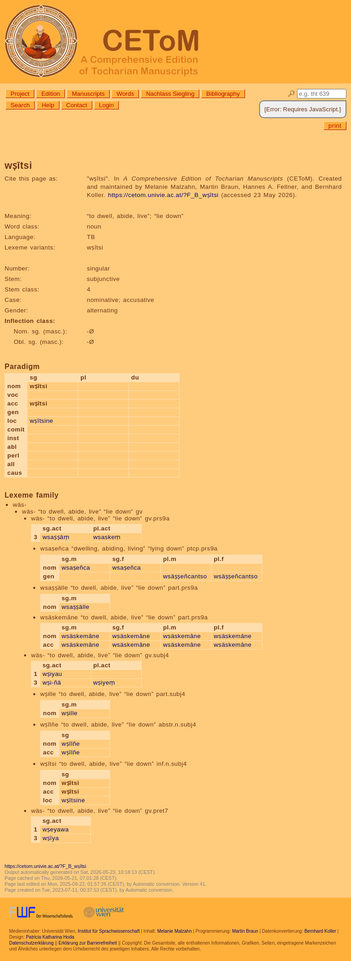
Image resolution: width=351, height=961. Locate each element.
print (335, 125)
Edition (50, 93)
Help (48, 105)
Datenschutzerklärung (31, 942)
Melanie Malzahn (174, 931)
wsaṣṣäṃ (56, 537)
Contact (76, 105)
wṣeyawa (56, 829)
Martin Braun (245, 931)
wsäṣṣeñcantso (185, 576)
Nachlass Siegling (170, 93)
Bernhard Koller (320, 931)
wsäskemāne (81, 636)
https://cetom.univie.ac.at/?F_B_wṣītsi (163, 195)
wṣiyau (52, 673)
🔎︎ (291, 93)
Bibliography (222, 93)
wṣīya (51, 838)
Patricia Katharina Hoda (50, 937)
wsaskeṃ (107, 537)
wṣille (70, 713)
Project (20, 93)
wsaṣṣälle (76, 606)
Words (125, 93)
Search (20, 105)
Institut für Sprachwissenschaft (109, 931)
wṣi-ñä (52, 682)
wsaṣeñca (76, 567)
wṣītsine (41, 420)
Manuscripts (88, 93)
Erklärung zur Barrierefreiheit (87, 942)
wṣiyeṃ (104, 682)
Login (106, 105)
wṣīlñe (71, 743)
